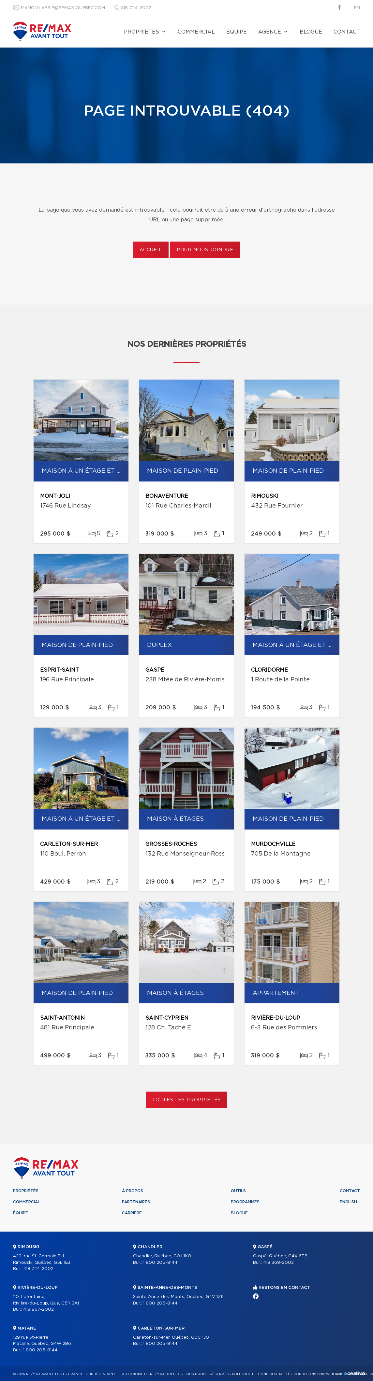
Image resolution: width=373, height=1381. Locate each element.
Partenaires (136, 1202)
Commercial (196, 32)
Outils (238, 1191)
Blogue (311, 32)
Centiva (354, 1373)
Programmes (245, 1202)
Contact (347, 32)
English (348, 1202)
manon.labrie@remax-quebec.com (63, 8)
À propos (132, 1191)
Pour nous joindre (205, 250)
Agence (269, 32)
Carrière (132, 1213)
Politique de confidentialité (261, 1374)
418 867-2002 (38, 1309)
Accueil (151, 250)
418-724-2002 (136, 8)
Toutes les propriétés (186, 1100)
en (357, 8)
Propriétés (141, 32)
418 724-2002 (38, 1269)
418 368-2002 (278, 1263)
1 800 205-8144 (40, 1350)
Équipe (236, 32)
